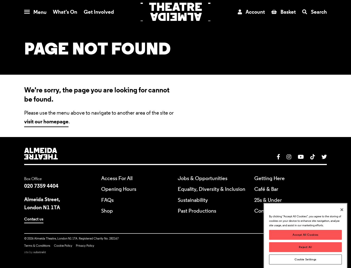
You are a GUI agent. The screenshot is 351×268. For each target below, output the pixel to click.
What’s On (65, 11)
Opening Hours (118, 189)
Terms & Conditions (37, 245)
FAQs (107, 200)
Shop (107, 211)
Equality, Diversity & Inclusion (211, 189)
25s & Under (268, 200)
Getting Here (269, 178)
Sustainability (193, 200)
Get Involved (99, 11)
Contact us (33, 219)
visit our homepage (46, 121)
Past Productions (197, 211)
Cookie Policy (63, 245)
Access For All (117, 178)
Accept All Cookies (305, 240)
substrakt (39, 252)
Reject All (305, 252)
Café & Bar (266, 189)
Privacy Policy (85, 245)
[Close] (342, 215)
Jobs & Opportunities (202, 178)
